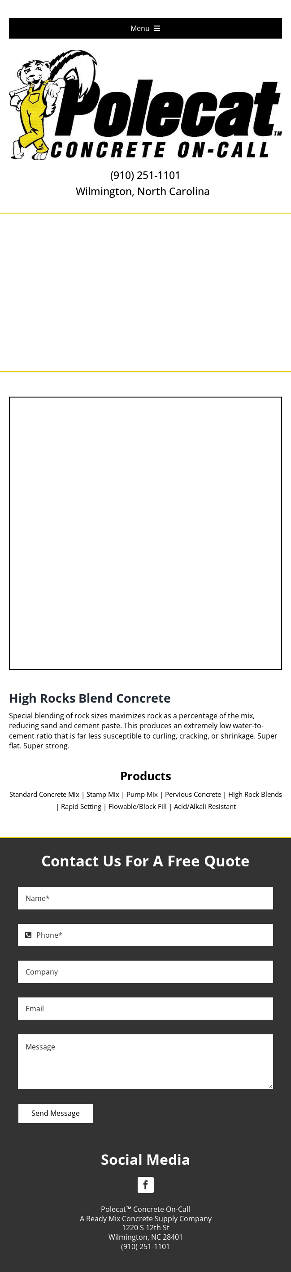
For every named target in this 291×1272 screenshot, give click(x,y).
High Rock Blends (255, 794)
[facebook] (146, 1185)
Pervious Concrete (193, 794)
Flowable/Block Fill (138, 806)
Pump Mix (143, 794)
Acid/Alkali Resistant (205, 806)
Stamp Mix (103, 794)
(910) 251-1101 (145, 175)
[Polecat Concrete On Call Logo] (145, 53)
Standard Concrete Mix (44, 794)
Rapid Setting (81, 806)
